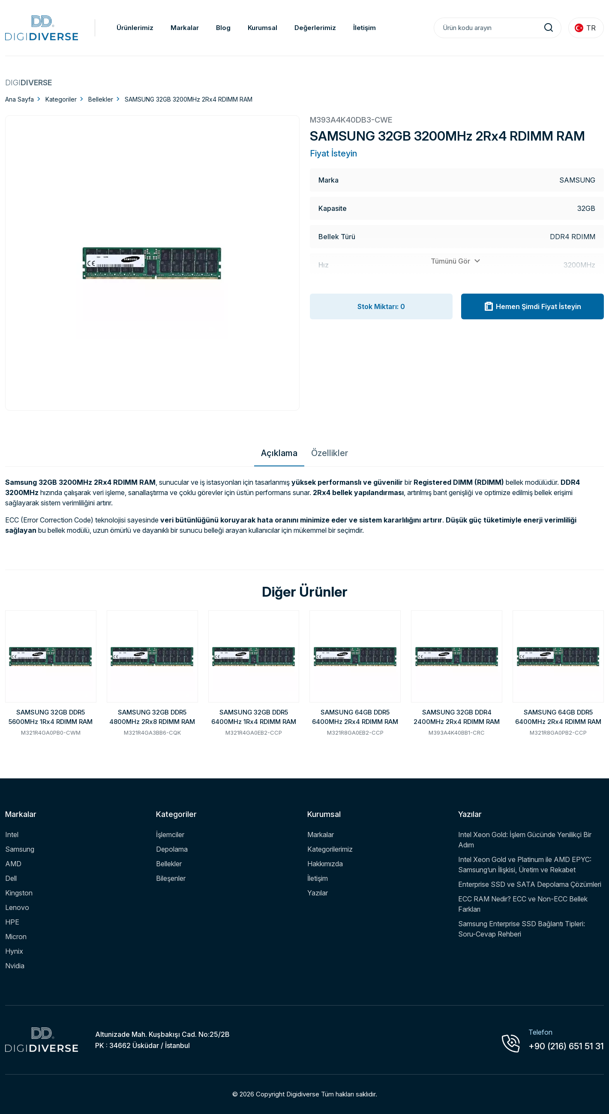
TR (585, 28)
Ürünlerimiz (135, 28)
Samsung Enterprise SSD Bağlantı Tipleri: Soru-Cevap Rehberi (521, 928)
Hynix (14, 951)
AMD (13, 863)
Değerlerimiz (315, 28)
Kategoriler (61, 99)
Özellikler (329, 453)
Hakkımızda (325, 863)
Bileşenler (171, 878)
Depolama (172, 849)
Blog (223, 28)
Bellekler (100, 99)
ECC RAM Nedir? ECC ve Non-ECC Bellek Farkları (523, 904)
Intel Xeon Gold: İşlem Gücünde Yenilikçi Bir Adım (524, 839)
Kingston (19, 893)
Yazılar (317, 893)
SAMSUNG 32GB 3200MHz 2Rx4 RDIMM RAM (188, 99)
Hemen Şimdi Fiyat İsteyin (532, 306)
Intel (11, 834)
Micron (16, 936)
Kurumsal (262, 28)
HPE (12, 922)
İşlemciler (170, 834)
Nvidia (14, 965)
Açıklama (279, 453)
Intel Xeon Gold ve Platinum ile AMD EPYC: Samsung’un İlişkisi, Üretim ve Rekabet (524, 864)
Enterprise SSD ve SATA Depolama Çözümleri (529, 884)
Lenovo (17, 907)
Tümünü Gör (457, 261)
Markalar (185, 28)
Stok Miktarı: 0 (381, 306)
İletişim (364, 28)
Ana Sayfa (19, 99)
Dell (11, 878)
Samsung (19, 849)
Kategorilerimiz (330, 849)
